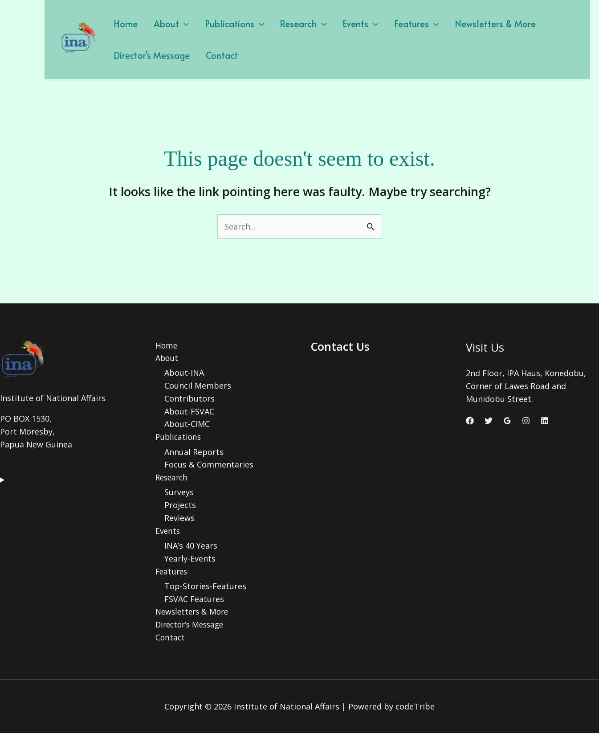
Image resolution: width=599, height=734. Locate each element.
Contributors (189, 398)
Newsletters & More (478, 23)
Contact (218, 55)
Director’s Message (150, 55)
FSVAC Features (194, 599)
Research (294, 23)
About (167, 23)
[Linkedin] (545, 421)
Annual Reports (194, 452)
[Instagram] (526, 421)
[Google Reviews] (507, 421)
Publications (227, 23)
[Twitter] (489, 421)
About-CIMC (187, 424)
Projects (180, 505)
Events (349, 23)
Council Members (197, 386)
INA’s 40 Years (190, 546)
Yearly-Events (190, 559)
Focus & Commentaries (208, 464)
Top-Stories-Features (205, 586)
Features (402, 23)
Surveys (179, 492)
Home (124, 23)
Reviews (179, 518)
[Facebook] (470, 421)
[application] (180, 23)
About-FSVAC (189, 411)
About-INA (184, 373)
